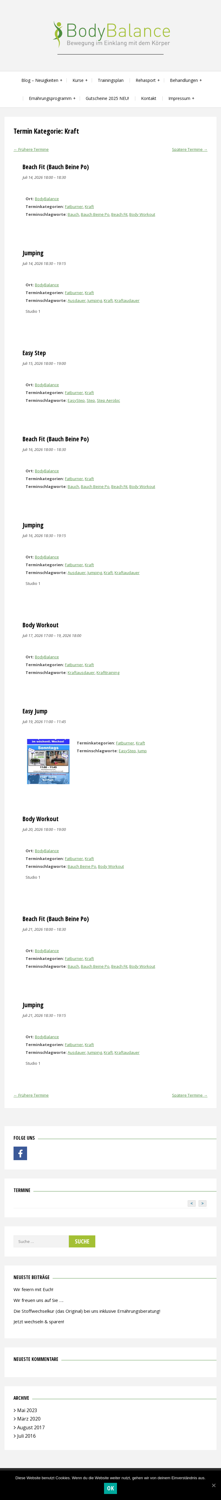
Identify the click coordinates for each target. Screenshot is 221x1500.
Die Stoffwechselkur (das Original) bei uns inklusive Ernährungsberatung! (87, 1311)
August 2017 (31, 1427)
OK (110, 1488)
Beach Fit (119, 214)
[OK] (213, 1485)
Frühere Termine (31, 149)
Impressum (179, 98)
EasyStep (76, 400)
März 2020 (29, 1418)
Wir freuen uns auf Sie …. (38, 1300)
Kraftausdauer (81, 672)
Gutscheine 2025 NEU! (107, 98)
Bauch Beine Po (95, 214)
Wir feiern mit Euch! (33, 1289)
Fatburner (74, 206)
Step (91, 400)
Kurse (78, 80)
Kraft (89, 206)
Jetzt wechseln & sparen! (39, 1321)
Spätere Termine (189, 149)
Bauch (73, 214)
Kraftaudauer (127, 300)
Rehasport (146, 80)
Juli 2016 (26, 1436)
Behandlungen (184, 80)
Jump (142, 750)
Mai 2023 (27, 1410)
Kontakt (148, 98)
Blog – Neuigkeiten (39, 80)
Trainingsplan (111, 80)
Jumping (94, 300)
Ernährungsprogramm (50, 98)
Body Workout (142, 214)
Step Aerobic (108, 400)
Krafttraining (108, 672)
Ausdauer (77, 300)
